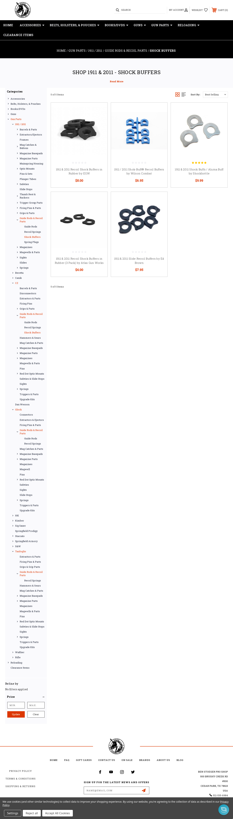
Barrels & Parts (28, 129)
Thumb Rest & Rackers (28, 196)
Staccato (20, 536)
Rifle (18, 657)
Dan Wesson (22, 404)
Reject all (32, 813)
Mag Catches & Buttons (28, 146)
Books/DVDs (116, 25)
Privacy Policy (20, 771)
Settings (12, 813)
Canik (18, 277)
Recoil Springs (32, 231)
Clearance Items (18, 35)
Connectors (26, 414)
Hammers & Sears (30, 337)
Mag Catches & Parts (31, 342)
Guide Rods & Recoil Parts (31, 219)
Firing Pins (26, 303)
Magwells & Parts (30, 252)
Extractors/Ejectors (31, 134)
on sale (127, 760)
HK (17, 515)
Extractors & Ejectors (32, 420)
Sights (23, 257)
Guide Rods (30, 226)
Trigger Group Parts (31, 202)
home (54, 760)
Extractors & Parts (30, 298)
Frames (24, 139)
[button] (26, 696)
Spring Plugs (31, 242)
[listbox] (215, 94)
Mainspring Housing (31, 163)
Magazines (26, 247)
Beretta (19, 272)
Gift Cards (84, 760)
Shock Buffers (32, 237)
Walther (19, 652)
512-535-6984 (220, 795)
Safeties (24, 184)
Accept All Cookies (57, 813)
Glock (18, 409)
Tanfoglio (20, 551)
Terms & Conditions (20, 778)
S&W (18, 546)
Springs (24, 267)
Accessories (32, 25)
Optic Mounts (27, 168)
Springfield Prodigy (26, 531)
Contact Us (106, 760)
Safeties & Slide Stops (32, 378)
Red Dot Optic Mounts (32, 373)
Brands (144, 760)
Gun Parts (161, 25)
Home (8, 25)
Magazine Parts (29, 158)
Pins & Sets (26, 173)
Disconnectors (28, 293)
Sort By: (195, 94)
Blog (179, 760)
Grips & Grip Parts (30, 566)
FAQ (66, 760)
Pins (22, 368)
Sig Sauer (20, 525)
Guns (140, 25)
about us (163, 760)
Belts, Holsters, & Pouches (74, 25)
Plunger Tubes (28, 179)
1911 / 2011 (20, 124)
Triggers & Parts (29, 394)
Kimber (19, 520)
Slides (23, 262)
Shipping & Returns (20, 786)
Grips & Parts (27, 213)
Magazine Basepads (31, 153)
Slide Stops (26, 189)
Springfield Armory (26, 541)
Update (16, 714)
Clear (36, 714)
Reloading (189, 25)
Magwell (25, 469)
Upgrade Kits (27, 399)
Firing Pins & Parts (30, 208)
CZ (16, 283)
